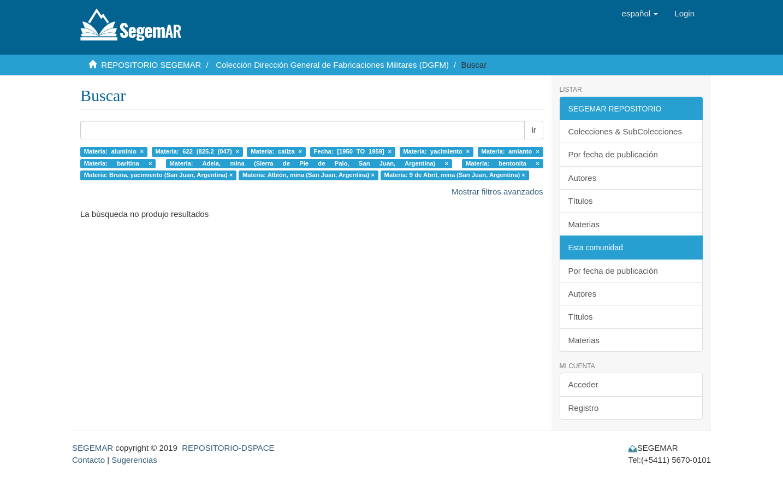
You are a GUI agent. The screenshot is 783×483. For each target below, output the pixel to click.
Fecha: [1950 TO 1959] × (352, 151)
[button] (640, 13)
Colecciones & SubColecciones (625, 131)
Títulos (580, 200)
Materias (584, 224)
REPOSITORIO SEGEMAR (151, 64)
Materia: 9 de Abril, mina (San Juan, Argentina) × (454, 175)
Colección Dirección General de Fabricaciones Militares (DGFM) (332, 64)
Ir (533, 130)
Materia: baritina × (118, 163)
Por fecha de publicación (613, 154)
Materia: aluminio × (114, 151)
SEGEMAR (92, 447)
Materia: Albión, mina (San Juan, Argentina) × (308, 175)
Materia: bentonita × (502, 163)
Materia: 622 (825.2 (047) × (197, 151)
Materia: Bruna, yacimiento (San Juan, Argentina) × (158, 175)
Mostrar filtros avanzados (497, 191)
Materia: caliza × (276, 151)
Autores (582, 177)
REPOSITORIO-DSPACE (228, 447)
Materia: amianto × (510, 151)
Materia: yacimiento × (436, 151)
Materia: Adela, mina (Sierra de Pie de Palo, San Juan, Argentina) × (308, 163)
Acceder (583, 384)
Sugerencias (134, 459)
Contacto (88, 459)
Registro (583, 408)
